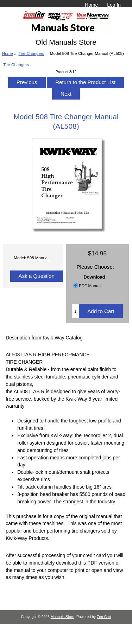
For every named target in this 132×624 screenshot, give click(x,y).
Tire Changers (31, 53)
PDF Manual (90, 285)
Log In (114, 5)
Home (91, 5)
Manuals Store (62, 617)
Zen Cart (104, 617)
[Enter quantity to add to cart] (75, 311)
